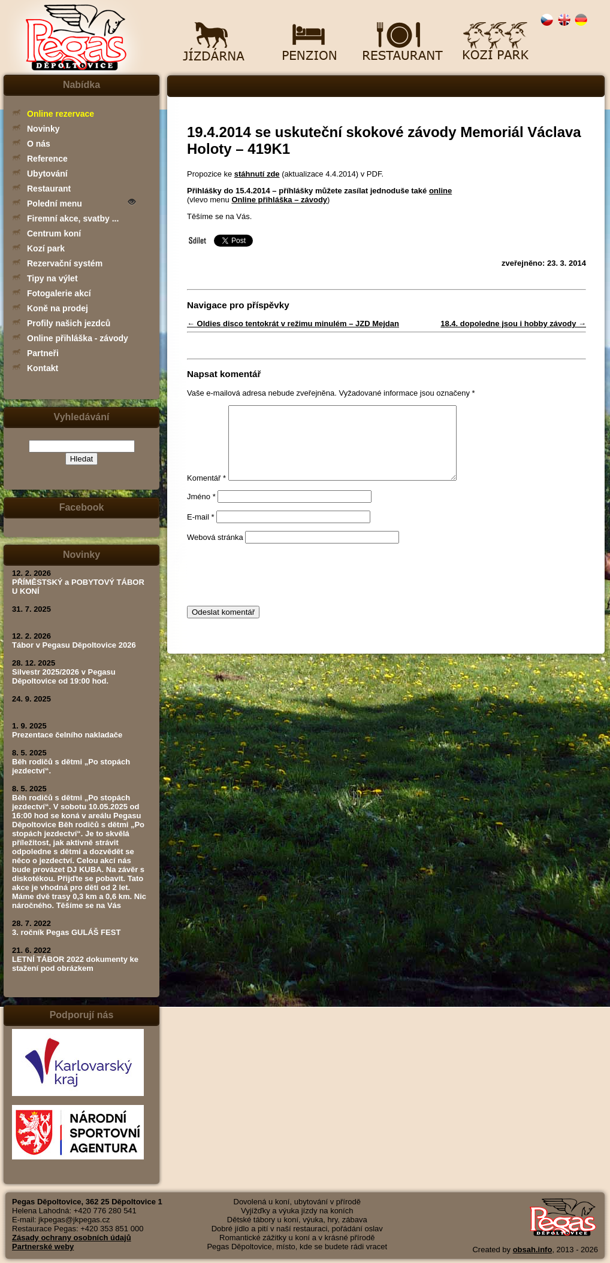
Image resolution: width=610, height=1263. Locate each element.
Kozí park (46, 248)
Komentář (206, 492)
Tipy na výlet (52, 278)
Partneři (43, 353)
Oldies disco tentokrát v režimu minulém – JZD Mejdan (293, 323)
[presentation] (278, 589)
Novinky (43, 128)
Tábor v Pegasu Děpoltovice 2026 (74, 644)
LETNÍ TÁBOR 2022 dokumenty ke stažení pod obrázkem (75, 964)
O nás (38, 143)
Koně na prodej (57, 308)
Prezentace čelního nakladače (67, 734)
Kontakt (42, 368)
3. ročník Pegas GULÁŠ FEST (66, 932)
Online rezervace (60, 114)
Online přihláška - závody (77, 338)
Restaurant (49, 188)
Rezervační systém (64, 263)
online (440, 190)
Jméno (201, 510)
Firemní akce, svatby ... (73, 218)
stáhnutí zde (257, 173)
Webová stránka (215, 551)
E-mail (201, 531)
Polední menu (54, 203)
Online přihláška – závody (279, 199)
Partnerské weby (43, 1246)
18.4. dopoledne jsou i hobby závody (513, 323)
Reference (47, 158)
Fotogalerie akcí (59, 293)
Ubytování (47, 173)
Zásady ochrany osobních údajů (71, 1237)
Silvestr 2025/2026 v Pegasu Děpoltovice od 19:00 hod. (64, 676)
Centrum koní (54, 233)
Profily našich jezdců (68, 323)
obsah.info (532, 1249)
